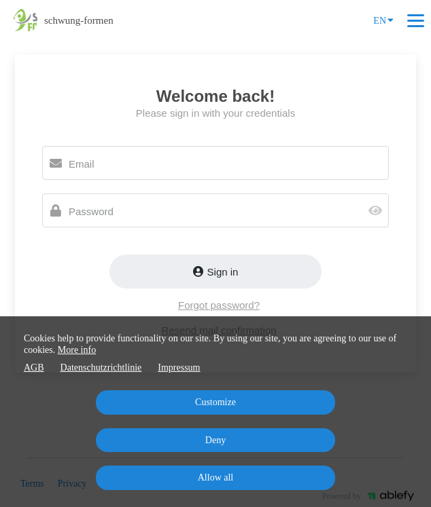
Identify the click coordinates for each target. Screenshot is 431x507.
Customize (215, 402)
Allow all (216, 477)
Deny (215, 440)
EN (383, 20)
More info (77, 350)
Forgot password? (219, 305)
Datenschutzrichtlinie (101, 367)
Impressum (179, 367)
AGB (34, 367)
